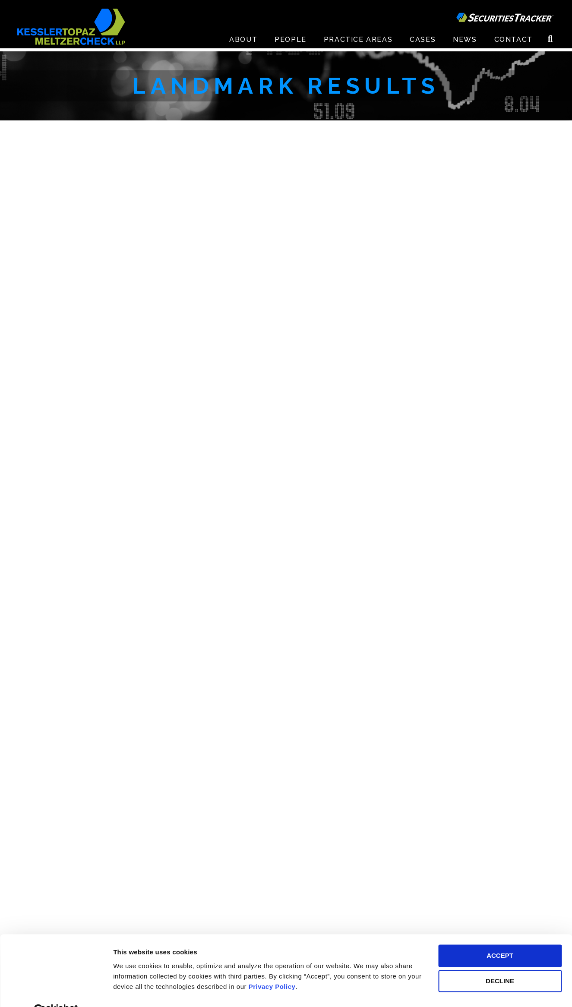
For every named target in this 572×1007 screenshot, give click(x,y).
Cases (423, 43)
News (465, 43)
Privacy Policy (272, 966)
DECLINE (500, 961)
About (243, 43)
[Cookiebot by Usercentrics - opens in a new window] (56, 990)
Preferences (132, 990)
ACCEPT (500, 935)
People (291, 43)
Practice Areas (358, 43)
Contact (513, 43)
